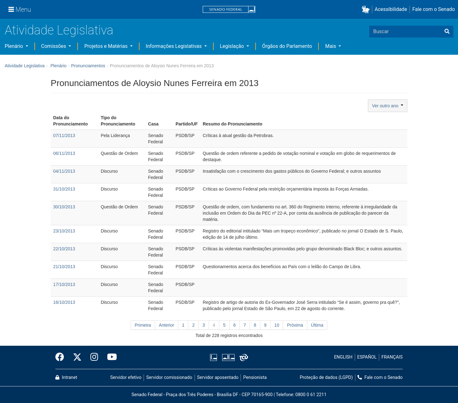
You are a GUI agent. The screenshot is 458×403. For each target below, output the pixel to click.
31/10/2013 (64, 188)
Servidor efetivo (125, 377)
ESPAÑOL (367, 357)
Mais (331, 46)
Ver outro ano (387, 105)
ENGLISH (343, 357)
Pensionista (255, 377)
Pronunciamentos (88, 65)
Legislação (232, 46)
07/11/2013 (64, 135)
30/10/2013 (64, 206)
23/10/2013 (64, 230)
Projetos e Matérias (106, 46)
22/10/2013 (64, 248)
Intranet (66, 377)
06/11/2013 (64, 153)
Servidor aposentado (217, 377)
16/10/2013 (64, 302)
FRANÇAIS (392, 357)
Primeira (143, 325)
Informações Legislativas (174, 46)
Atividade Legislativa (59, 30)
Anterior (166, 325)
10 (276, 325)
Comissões (54, 46)
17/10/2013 (64, 284)
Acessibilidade (391, 9)
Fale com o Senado (433, 9)
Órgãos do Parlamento (287, 46)
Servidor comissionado (169, 377)
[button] (367, 9)
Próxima (295, 325)
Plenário (14, 46)
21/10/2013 (64, 266)
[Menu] (19, 9)
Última (317, 325)
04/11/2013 (64, 171)
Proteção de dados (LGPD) (326, 377)
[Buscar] (447, 31)
